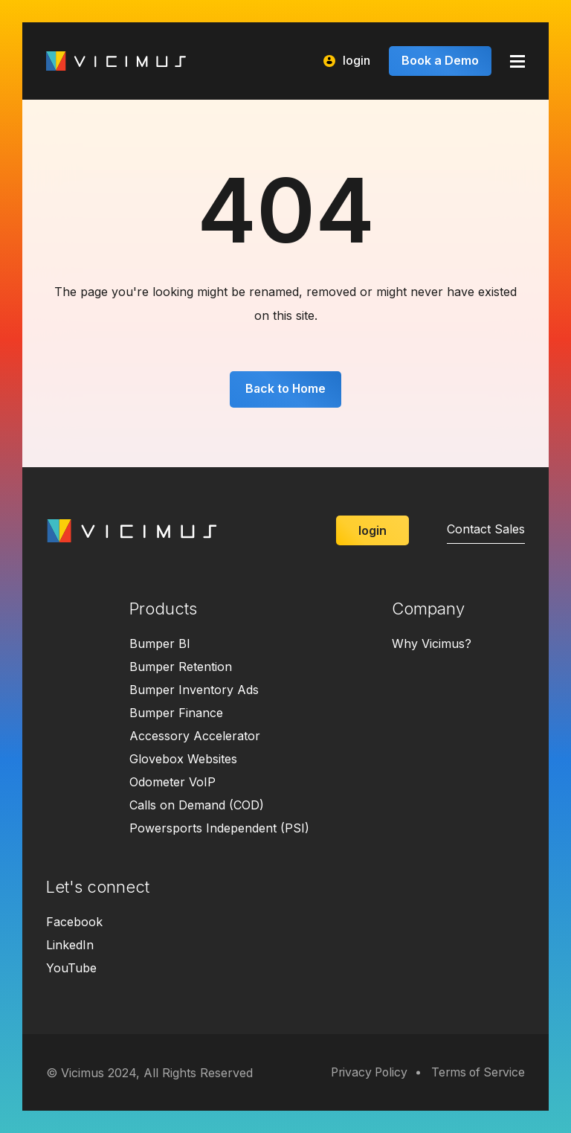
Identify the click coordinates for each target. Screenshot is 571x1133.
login (346, 61)
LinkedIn (70, 945)
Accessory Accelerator (194, 736)
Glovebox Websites (183, 759)
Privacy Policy (363, 1072)
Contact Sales (486, 529)
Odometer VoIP (172, 782)
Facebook (74, 922)
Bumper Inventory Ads (194, 690)
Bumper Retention (180, 667)
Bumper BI (159, 644)
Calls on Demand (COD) (196, 805)
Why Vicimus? (431, 644)
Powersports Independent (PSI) (219, 828)
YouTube (71, 968)
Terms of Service (476, 1072)
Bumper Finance (176, 713)
